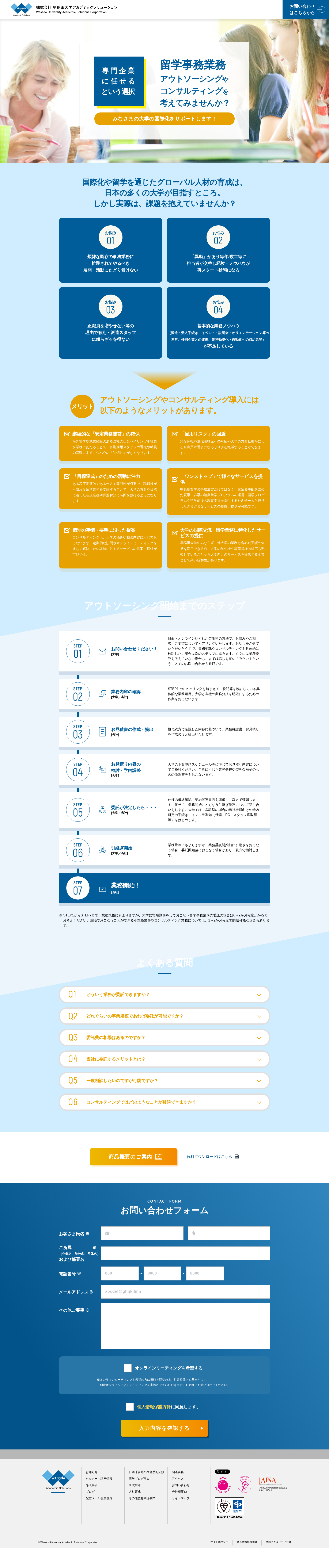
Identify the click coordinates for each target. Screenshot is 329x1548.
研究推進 (135, 1485)
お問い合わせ (181, 1485)
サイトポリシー (219, 1541)
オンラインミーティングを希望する (169, 1368)
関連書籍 (178, 1472)
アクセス (178, 1478)
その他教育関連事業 (142, 1498)
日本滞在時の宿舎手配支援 (146, 1472)
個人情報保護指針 (247, 1541)
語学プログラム (139, 1478)
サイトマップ (181, 1498)
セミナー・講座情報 (99, 1478)
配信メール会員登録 (99, 1498)
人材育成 (135, 1491)
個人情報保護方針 (154, 1407)
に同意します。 (168, 1407)
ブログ (90, 1491)
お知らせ (92, 1472)
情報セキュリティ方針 (278, 1541)
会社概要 (178, 1491)
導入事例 (92, 1485)
